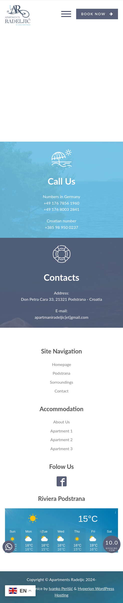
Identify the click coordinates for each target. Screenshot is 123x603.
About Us (61, 421)
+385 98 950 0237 (61, 227)
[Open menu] (66, 14)
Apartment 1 (61, 430)
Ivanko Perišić (61, 588)
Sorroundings (61, 382)
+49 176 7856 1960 (61, 203)
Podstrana (61, 373)
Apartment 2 (61, 439)
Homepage (61, 364)
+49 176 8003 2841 (61, 209)
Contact (61, 390)
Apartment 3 (61, 448)
